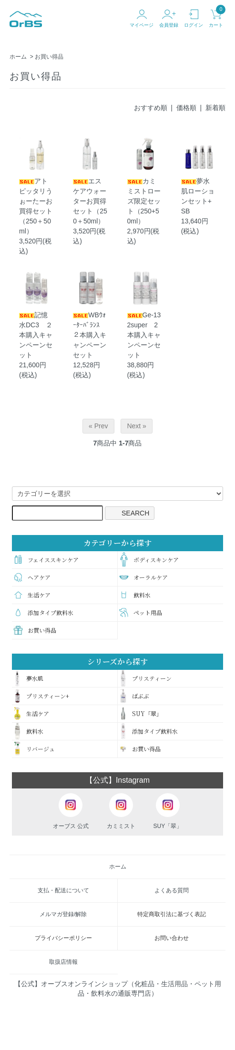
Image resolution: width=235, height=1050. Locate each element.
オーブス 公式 (71, 811)
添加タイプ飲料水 (43, 612)
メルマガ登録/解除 (63, 914)
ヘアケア (32, 577)
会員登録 (168, 19)
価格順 (186, 107)
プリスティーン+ (41, 696)
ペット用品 (140, 612)
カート (216, 19)
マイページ (141, 19)
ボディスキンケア (149, 560)
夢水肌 (28, 678)
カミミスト (121, 811)
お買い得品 (49, 56)
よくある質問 (171, 890)
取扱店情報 (63, 962)
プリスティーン (145, 678)
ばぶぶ (134, 696)
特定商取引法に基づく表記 (171, 914)
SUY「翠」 (140, 713)
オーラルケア (143, 577)
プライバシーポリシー (63, 938)
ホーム (18, 56)
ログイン (193, 19)
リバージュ (34, 748)
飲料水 (135, 595)
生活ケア (32, 595)
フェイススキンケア (46, 560)
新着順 (215, 107)
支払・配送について (63, 890)
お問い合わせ (171, 938)
